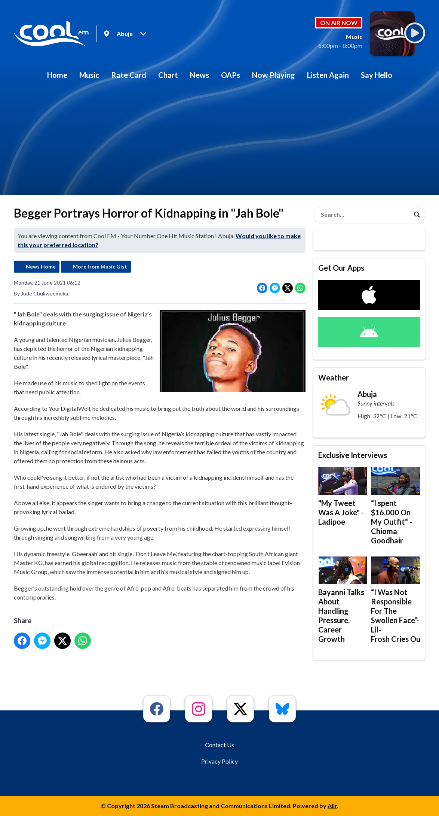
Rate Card (128, 74)
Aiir (332, 805)
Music (89, 74)
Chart (168, 74)
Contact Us (219, 744)
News (199, 74)
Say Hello (376, 74)
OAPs (230, 74)
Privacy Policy (219, 761)
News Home (41, 266)
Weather (333, 377)
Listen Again (328, 74)
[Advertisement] (219, 142)
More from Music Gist (100, 266)
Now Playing (273, 74)
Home (57, 74)
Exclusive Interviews (352, 455)
